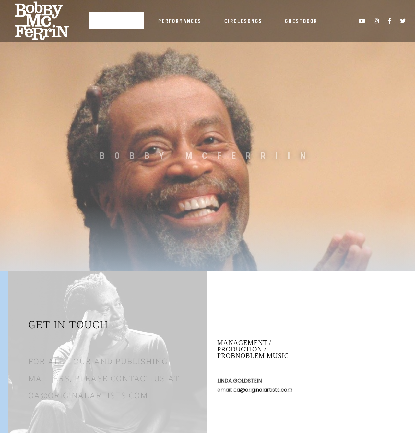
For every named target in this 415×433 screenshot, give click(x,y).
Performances (180, 20)
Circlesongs (243, 20)
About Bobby (116, 20)
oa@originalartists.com (262, 392)
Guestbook (301, 20)
